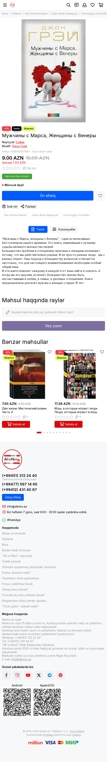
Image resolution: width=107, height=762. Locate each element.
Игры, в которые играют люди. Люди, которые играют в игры (76, 410)
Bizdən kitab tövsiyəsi (16, 550)
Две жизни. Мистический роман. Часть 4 (24, 410)
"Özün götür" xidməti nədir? (20, 606)
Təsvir (37, 229)
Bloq (5, 544)
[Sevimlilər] (93, 5)
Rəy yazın (53, 326)
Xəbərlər (7, 539)
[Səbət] (101, 5)
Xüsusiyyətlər (64, 229)
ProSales (48, 734)
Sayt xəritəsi (77, 731)
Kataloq (16, 13)
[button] (39, 432)
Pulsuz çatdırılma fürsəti (17, 584)
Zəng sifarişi (13, 497)
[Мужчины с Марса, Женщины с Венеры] (53, 70)
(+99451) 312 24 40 (19, 475)
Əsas (5, 13)
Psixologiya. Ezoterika (77, 215)
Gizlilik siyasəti (11, 561)
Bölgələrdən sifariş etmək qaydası (24, 600)
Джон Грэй (19, 146)
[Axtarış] (69, 5)
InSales (76, 734)
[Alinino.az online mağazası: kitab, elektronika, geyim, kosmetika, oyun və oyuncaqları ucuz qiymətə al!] (12, 5)
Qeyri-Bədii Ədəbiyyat (64, 13)
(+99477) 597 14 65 (19, 484)
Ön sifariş (48, 196)
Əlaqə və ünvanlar (14, 533)
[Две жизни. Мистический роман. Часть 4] (27, 374)
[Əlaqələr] (77, 5)
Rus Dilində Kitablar (36, 13)
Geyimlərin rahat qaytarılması (20, 578)
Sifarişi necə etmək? (15, 589)
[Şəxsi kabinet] (85, 5)
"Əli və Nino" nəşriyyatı (17, 555)
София (20, 142)
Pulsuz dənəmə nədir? (16, 572)
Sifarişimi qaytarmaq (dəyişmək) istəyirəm (29, 567)
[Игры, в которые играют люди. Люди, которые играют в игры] (80, 374)
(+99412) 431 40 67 (19, 489)
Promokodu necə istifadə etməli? (23, 595)
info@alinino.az (17, 506)
